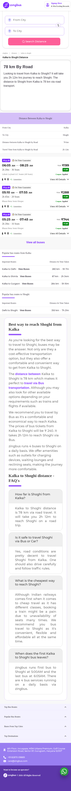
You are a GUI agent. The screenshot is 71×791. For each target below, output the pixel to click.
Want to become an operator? (16, 770)
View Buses (23, 269)
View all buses (35, 242)
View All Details (59, 179)
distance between (28, 374)
